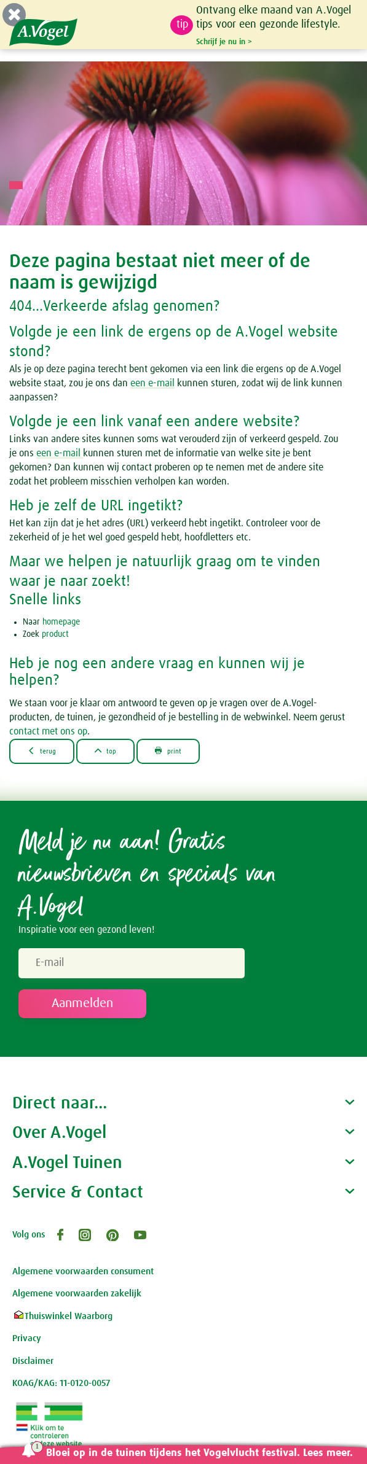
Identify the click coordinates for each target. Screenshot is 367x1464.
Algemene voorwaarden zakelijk (76, 1293)
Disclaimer (32, 1361)
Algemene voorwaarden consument (83, 1271)
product (55, 634)
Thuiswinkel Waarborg (62, 1316)
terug (42, 751)
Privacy (26, 1338)
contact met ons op (48, 731)
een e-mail (152, 383)
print (168, 751)
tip (182, 24)
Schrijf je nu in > (224, 41)
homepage (61, 622)
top (106, 751)
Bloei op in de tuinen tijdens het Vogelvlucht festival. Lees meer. (199, 1453)
